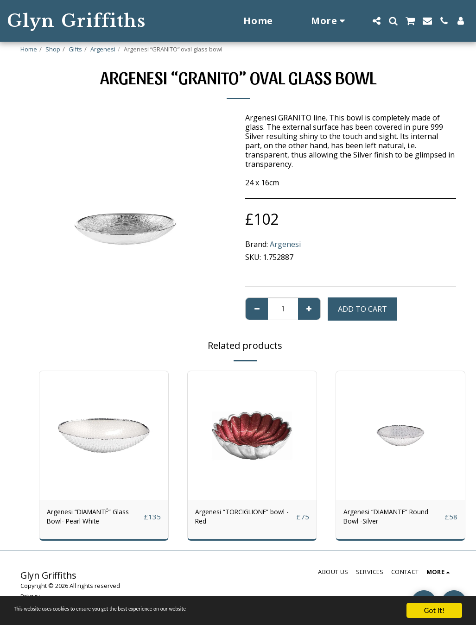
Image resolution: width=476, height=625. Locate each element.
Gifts (75, 49)
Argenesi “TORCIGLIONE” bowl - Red (239, 518)
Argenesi (102, 49)
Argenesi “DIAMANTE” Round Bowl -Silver (382, 518)
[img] (103, 435)
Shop (52, 49)
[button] (376, 20)
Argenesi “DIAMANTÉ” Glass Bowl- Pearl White (88, 518)
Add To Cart (362, 309)
